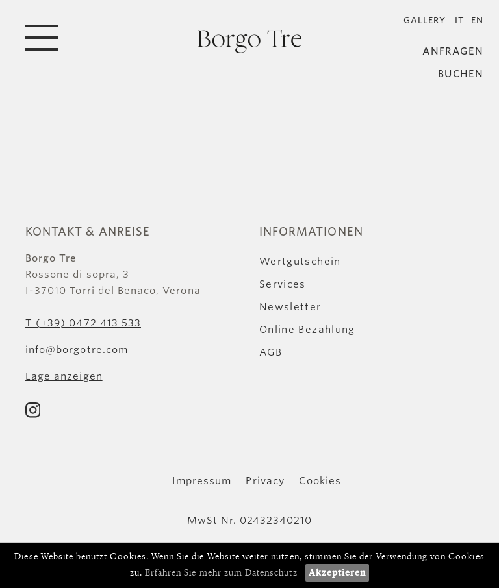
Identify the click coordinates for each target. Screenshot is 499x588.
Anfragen (452, 51)
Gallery (424, 20)
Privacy (265, 481)
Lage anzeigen (64, 376)
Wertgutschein (300, 261)
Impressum (201, 481)
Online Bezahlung (307, 330)
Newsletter (290, 307)
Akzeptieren (337, 572)
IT (460, 20)
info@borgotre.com (76, 350)
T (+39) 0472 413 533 (83, 323)
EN (477, 20)
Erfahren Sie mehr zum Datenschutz (221, 572)
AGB (270, 352)
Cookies (320, 481)
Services (282, 284)
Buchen (460, 74)
